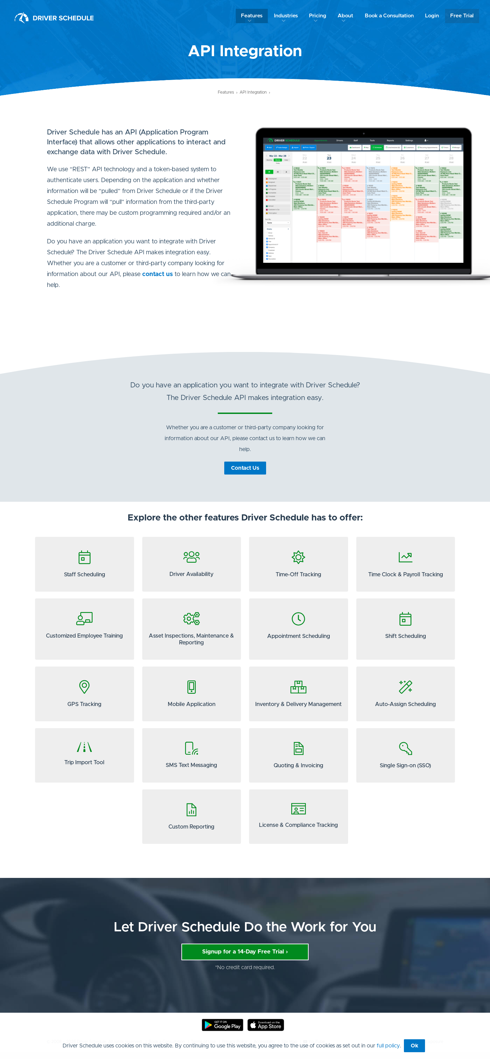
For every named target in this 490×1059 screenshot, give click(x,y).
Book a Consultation (391, 16)
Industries (288, 16)
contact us (157, 274)
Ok (414, 1045)
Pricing (320, 16)
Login (433, 16)
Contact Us (245, 468)
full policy (388, 1045)
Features (255, 16)
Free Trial (463, 16)
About (348, 16)
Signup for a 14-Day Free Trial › (245, 958)
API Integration (253, 92)
